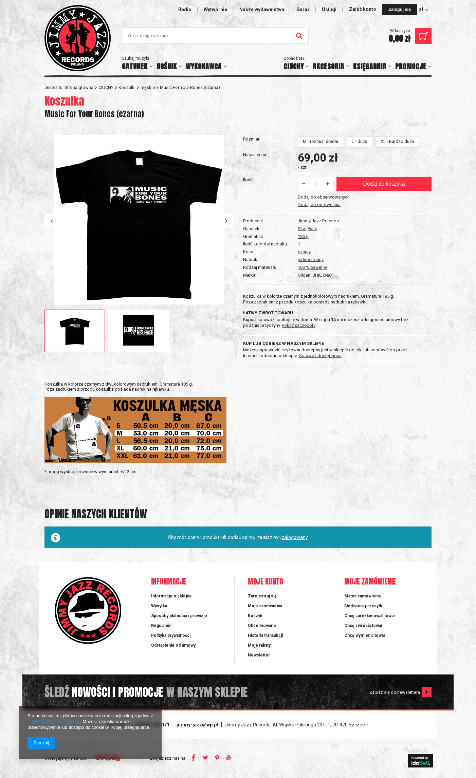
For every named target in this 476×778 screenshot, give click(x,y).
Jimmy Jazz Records (318, 151)
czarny (304, 182)
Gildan (304, 205)
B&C (327, 205)
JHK (317, 205)
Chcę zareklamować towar (369, 618)
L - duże (359, 228)
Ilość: (248, 266)
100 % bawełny (312, 198)
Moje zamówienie (370, 584)
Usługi (329, 9)
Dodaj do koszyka (384, 271)
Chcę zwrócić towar (363, 628)
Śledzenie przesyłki (363, 608)
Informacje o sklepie (171, 598)
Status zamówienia (362, 598)
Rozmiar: (251, 225)
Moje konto (265, 584)
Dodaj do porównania (319, 291)
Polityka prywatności (170, 637)
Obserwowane (262, 628)
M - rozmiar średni (320, 228)
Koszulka (64, 101)
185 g (303, 167)
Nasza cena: (255, 241)
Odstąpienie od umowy (173, 647)
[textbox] (215, 35)
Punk (312, 159)
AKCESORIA (328, 66)
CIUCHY (293, 66)
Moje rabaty (259, 647)
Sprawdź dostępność (320, 355)
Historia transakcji (265, 637)
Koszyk (255, 618)
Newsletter (259, 657)
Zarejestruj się (262, 598)
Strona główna (79, 87)
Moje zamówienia (265, 608)
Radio (184, 9)
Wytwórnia (215, 9)
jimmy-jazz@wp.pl (197, 726)
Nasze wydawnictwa (261, 9)
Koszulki (126, 87)
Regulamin (161, 628)
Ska (301, 159)
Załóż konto (363, 9)
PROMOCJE (410, 66)
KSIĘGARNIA (369, 66)
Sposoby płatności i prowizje (179, 618)
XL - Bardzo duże (397, 228)
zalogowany (295, 539)
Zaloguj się (399, 9)
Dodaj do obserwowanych (324, 283)
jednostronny (311, 190)
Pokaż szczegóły (298, 325)
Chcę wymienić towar (364, 637)
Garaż (303, 9)
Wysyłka (159, 608)
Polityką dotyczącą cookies (54, 721)
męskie (148, 87)
